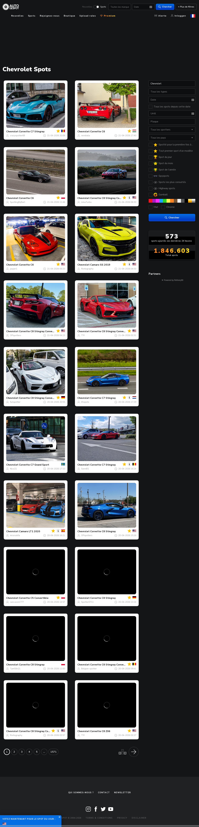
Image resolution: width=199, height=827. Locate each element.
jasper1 (13, 268)
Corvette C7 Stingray (31, 131)
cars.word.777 (17, 602)
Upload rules (87, 15)
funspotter (15, 402)
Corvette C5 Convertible (34, 598)
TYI (83, 335)
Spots (102, 7)
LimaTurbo (86, 202)
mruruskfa (15, 535)
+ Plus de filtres (185, 7)
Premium (107, 15)
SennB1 (85, 468)
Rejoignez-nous (50, 15)
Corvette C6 (97, 131)
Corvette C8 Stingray (103, 531)
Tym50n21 (15, 668)
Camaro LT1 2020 (29, 531)
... (44, 752)
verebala (85, 135)
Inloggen (178, 15)
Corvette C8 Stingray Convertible (110, 198)
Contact (104, 792)
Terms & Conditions (99, 818)
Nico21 (13, 468)
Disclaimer (139, 818)
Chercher (163, 7)
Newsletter (122, 792)
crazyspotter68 (17, 135)
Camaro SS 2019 (100, 264)
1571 (53, 752)
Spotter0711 (87, 602)
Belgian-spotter (89, 668)
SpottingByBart (17, 202)
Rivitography (87, 268)
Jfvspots (85, 402)
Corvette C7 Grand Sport (34, 465)
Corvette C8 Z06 (100, 731)
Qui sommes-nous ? (81, 792)
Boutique (69, 15)
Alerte (160, 15)
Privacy (122, 818)
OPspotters (15, 335)
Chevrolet (12, 131)
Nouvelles (86, 7)
